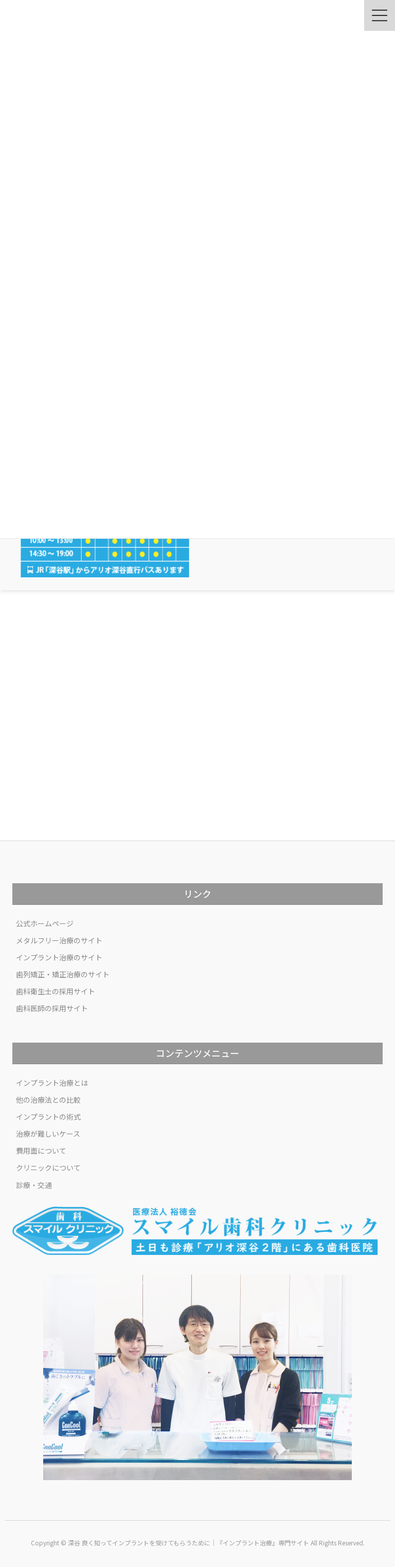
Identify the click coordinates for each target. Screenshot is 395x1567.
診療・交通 (34, 1185)
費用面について (41, 1150)
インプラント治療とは (52, 1083)
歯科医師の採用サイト (52, 1008)
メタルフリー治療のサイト (59, 940)
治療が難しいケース (48, 1133)
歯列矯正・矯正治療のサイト (63, 974)
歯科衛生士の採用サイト (55, 991)
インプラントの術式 (48, 1117)
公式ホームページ (45, 923)
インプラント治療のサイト (59, 957)
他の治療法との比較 (48, 1100)
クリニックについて (48, 1167)
